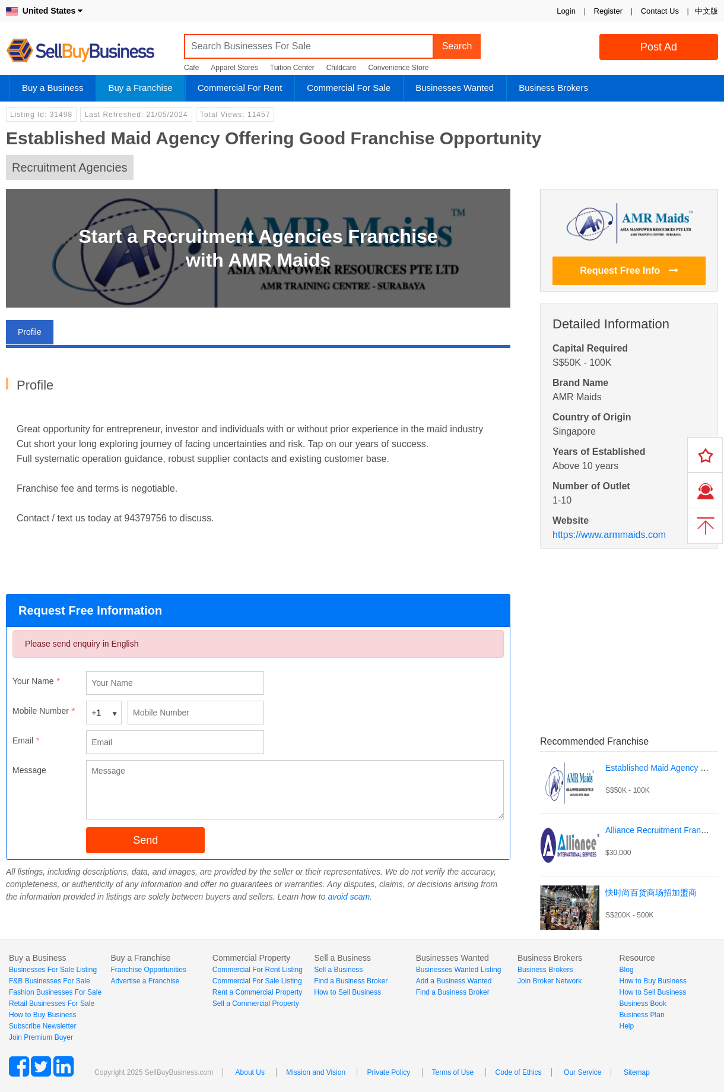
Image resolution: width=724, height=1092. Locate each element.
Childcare (341, 68)
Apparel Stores (234, 68)
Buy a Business (52, 88)
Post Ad (658, 47)
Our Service (582, 1072)
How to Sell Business (347, 992)
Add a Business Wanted (454, 981)
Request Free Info (629, 270)
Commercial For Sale (348, 88)
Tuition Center (292, 68)
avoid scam (349, 896)
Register (608, 11)
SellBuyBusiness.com (89, 51)
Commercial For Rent (240, 88)
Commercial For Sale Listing (257, 981)
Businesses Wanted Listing (458, 970)
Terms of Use (453, 1072)
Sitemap (637, 1072)
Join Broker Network (549, 981)
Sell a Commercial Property (255, 1003)
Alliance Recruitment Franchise (662, 830)
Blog (627, 970)
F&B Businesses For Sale (49, 981)
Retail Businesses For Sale (51, 1003)
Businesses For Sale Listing (53, 970)
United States (44, 10)
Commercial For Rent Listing (257, 970)
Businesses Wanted (454, 88)
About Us (250, 1072)
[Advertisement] (629, 629)
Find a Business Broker (351, 981)
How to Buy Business (42, 1015)
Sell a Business (338, 970)
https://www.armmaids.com (609, 535)
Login (566, 11)
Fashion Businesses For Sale (55, 992)
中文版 (706, 11)
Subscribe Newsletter (42, 1026)
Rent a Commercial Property (257, 992)
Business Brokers (553, 88)
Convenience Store (398, 68)
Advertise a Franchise (144, 981)
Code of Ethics (519, 1072)
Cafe (191, 68)
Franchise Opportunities (148, 970)
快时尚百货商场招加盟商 (651, 892)
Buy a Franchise (140, 88)
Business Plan (642, 1015)
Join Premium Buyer (41, 1037)
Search (457, 46)
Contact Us (660, 11)
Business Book (643, 1003)
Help (627, 1026)
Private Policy (388, 1072)
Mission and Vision (315, 1072)
